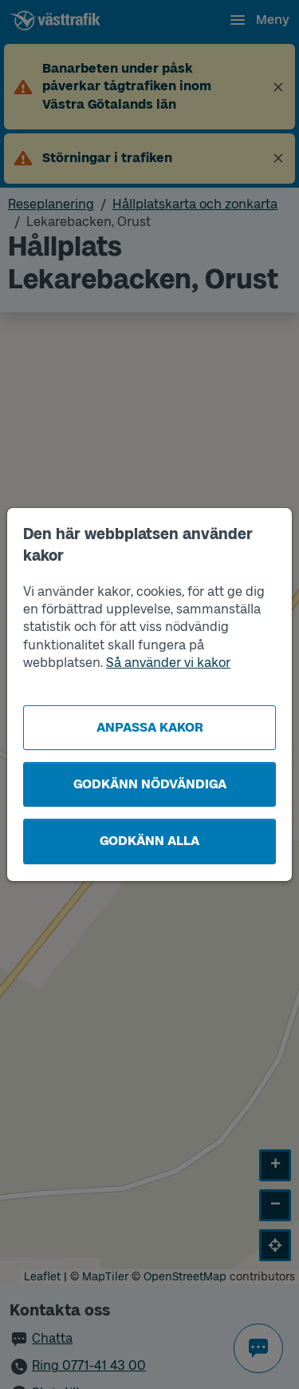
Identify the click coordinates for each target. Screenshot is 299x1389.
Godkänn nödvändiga (149, 784)
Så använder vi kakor (168, 662)
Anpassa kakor (149, 727)
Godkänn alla (149, 840)
